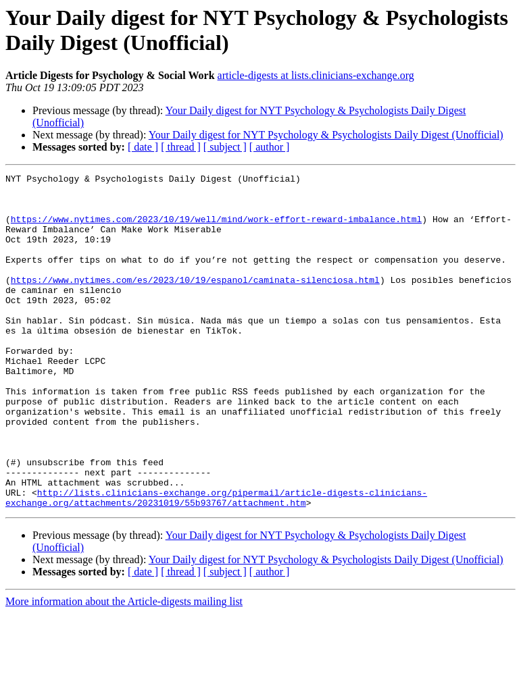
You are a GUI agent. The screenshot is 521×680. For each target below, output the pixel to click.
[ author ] (269, 147)
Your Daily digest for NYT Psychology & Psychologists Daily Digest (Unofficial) (326, 134)
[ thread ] (181, 147)
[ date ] (143, 147)
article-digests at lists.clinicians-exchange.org (316, 75)
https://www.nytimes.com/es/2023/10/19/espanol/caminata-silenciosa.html (195, 302)
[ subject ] (225, 147)
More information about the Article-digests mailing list (124, 668)
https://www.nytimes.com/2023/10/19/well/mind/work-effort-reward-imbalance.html (216, 229)
